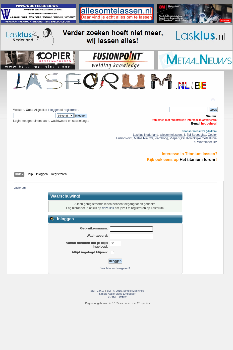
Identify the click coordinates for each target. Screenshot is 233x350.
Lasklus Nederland (145, 135)
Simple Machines (133, 290)
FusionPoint (124, 138)
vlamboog (161, 138)
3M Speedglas (196, 135)
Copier (212, 135)
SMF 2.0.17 (97, 290)
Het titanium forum (197, 159)
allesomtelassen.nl (172, 135)
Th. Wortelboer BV (204, 142)
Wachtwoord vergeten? (115, 268)
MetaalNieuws (143, 138)
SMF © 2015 (114, 290)
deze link (108, 208)
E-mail (195, 123)
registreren (71, 110)
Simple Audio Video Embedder (117, 293)
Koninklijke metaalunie (201, 138)
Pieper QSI (177, 138)
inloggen (53, 110)
